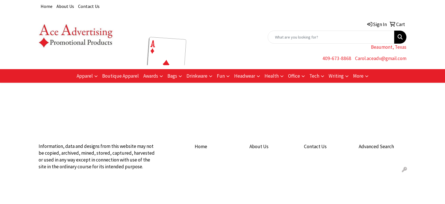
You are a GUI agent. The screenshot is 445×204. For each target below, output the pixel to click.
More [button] (358, 76)
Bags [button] (172, 76)
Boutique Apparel (120, 76)
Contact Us (89, 6)
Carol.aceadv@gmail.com (380, 58)
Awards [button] (150, 76)
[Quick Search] (331, 37)
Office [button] (294, 76)
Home (47, 6)
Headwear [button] (244, 76)
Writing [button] (336, 76)
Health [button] (272, 76)
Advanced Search (376, 146)
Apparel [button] (85, 76)
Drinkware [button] (196, 76)
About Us (65, 6)
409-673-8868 (336, 58)
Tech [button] (314, 76)
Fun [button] (221, 76)
